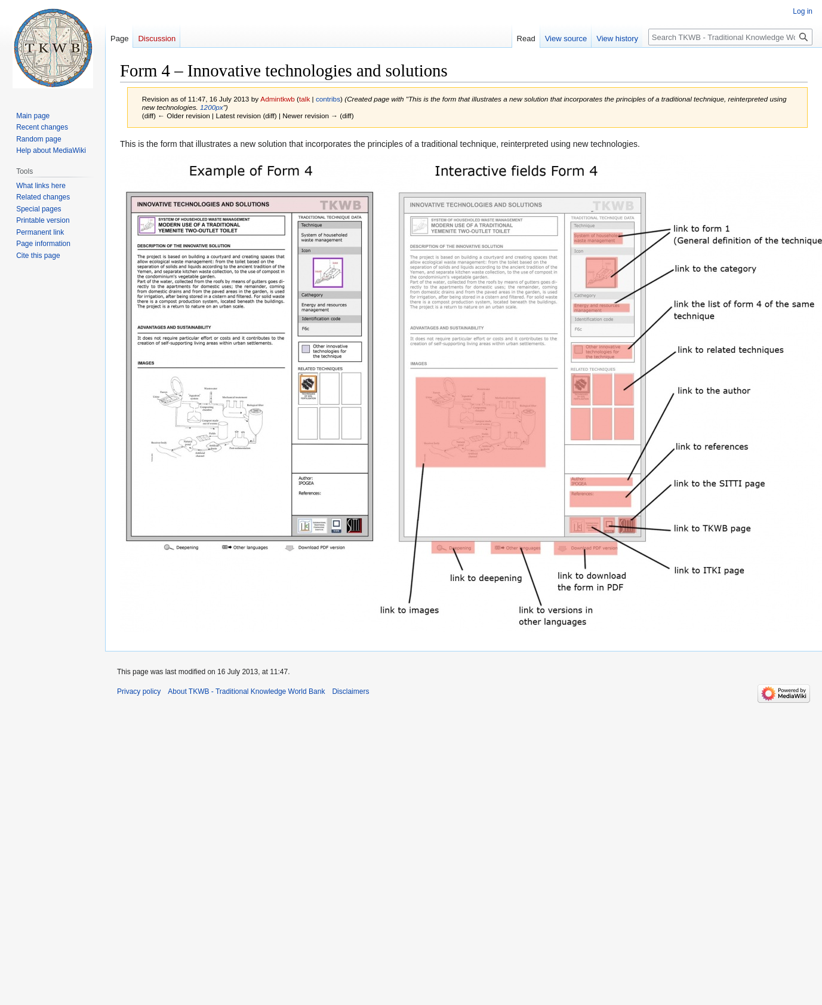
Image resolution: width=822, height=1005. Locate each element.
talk (304, 99)
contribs (328, 99)
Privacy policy (139, 691)
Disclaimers (350, 691)
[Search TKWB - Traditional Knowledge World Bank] (730, 37)
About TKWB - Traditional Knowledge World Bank (246, 691)
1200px (211, 107)
